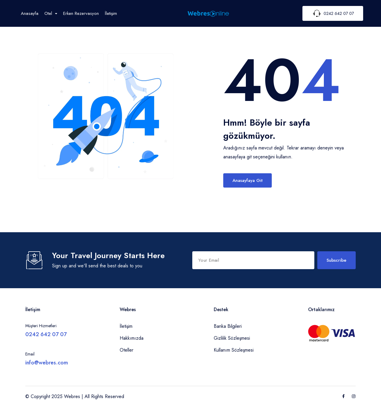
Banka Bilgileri (228, 326)
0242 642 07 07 (46, 334)
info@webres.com (46, 363)
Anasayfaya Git (247, 180)
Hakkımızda (131, 338)
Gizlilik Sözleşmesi (232, 338)
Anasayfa (29, 13)
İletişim (111, 13)
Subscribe (336, 260)
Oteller (126, 350)
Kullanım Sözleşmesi (234, 350)
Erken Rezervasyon (81, 13)
